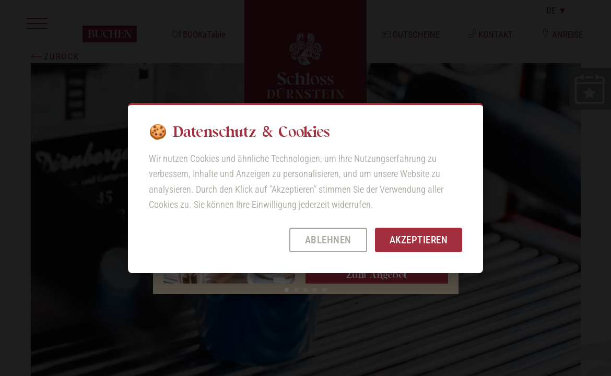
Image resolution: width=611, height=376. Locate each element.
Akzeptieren (419, 240)
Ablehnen (328, 240)
